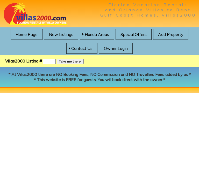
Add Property (170, 34)
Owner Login (116, 48)
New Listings (61, 34)
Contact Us (82, 48)
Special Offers (133, 34)
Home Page (27, 34)
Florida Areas (97, 34)
